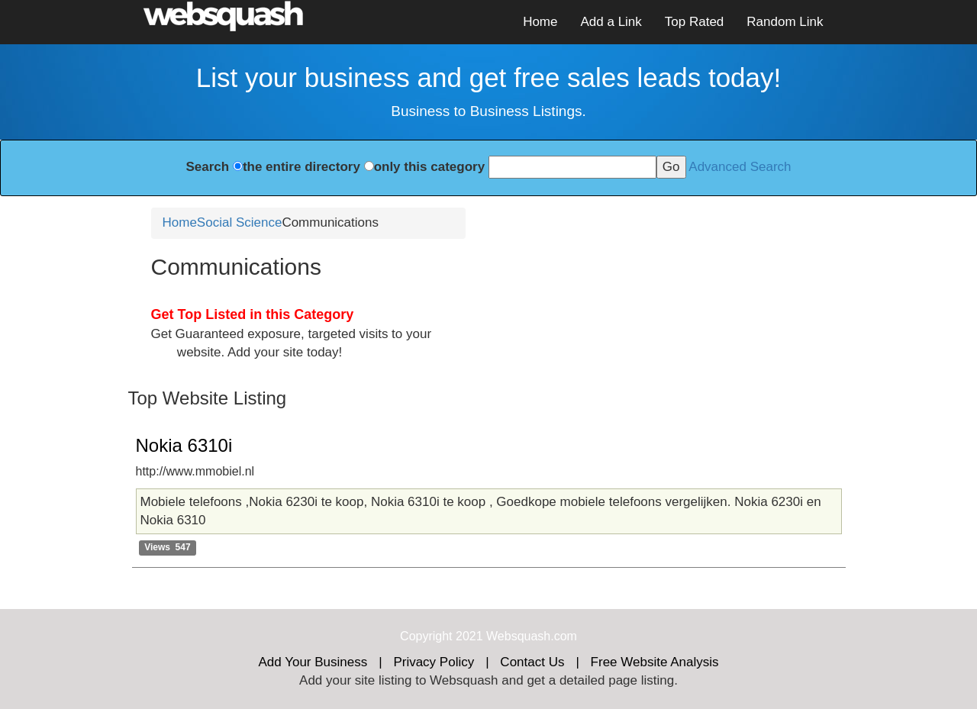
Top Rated (694, 22)
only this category (429, 167)
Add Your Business (313, 662)
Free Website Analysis (655, 662)
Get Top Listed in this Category (252, 314)
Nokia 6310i (184, 445)
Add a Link (610, 22)
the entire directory (301, 167)
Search (207, 167)
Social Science (239, 222)
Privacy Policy (433, 662)
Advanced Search (739, 167)
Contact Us (532, 662)
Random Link (784, 22)
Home (540, 22)
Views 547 (167, 547)
